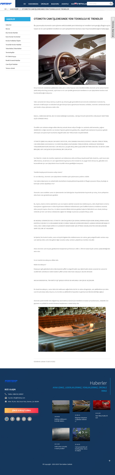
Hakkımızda (33, 4)
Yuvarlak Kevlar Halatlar (13, 45)
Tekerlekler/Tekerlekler (14, 49)
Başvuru (55, 4)
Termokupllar (10, 52)
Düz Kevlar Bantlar (12, 33)
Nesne (8, 29)
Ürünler (45, 4)
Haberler (14, 9)
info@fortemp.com (19, 398)
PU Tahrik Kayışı (11, 56)
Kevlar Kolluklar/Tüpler (13, 41)
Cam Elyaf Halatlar (12, 64)
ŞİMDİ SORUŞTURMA (21, 410)
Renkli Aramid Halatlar (13, 60)
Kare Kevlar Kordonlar (13, 37)
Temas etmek (109, 10)
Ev (25, 4)
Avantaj (65, 4)
